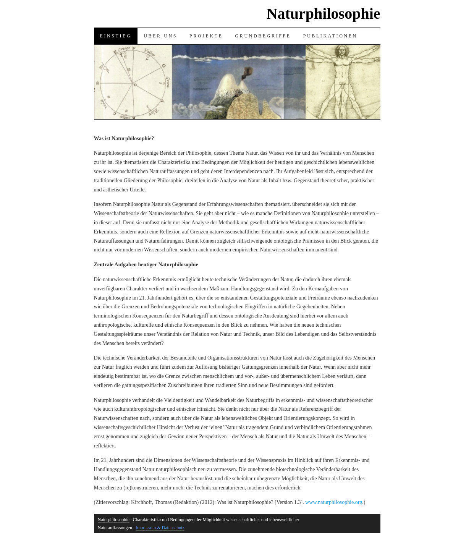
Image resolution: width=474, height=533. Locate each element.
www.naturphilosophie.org (333, 502)
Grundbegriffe (263, 36)
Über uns (160, 36)
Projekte (206, 36)
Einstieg (116, 36)
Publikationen (330, 36)
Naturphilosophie (323, 13)
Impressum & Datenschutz (160, 527)
